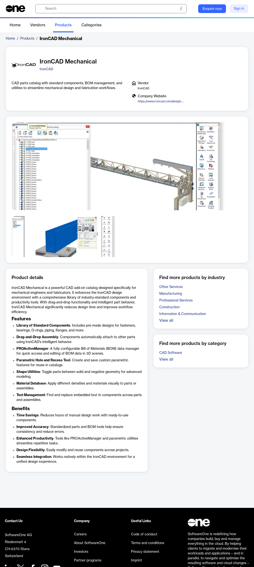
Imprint (136, 560)
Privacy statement (145, 551)
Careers (80, 534)
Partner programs (87, 560)
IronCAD (46, 69)
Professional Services (176, 300)
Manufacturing (170, 293)
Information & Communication (182, 314)
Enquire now (212, 9)
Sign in (239, 8)
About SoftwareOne (89, 543)
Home (15, 25)
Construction (169, 307)
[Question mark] (191, 9)
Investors (81, 551)
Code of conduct (144, 534)
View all (166, 320)
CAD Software (170, 353)
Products (63, 25)
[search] (111, 8)
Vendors (37, 25)
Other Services (171, 287)
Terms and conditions (147, 543)
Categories (91, 25)
